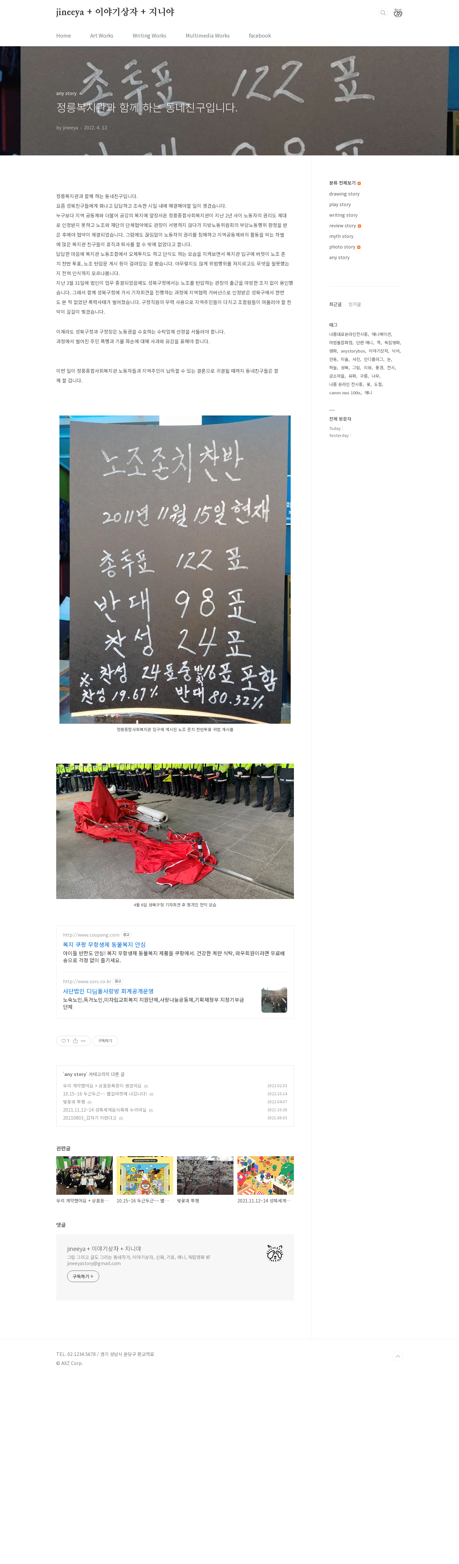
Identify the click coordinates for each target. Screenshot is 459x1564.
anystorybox (353, 543)
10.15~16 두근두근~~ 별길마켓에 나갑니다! (105, 1279)
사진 (356, 552)
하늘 (333, 560)
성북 (345, 560)
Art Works (101, 35)
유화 (352, 568)
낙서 (396, 543)
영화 (333, 543)
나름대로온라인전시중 (348, 527)
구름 (364, 568)
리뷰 (368, 560)
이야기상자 (378, 543)
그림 (356, 560)
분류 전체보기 (345, 182)
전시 (391, 560)
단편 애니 (364, 535)
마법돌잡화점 (340, 535)
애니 (368, 585)
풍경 (379, 560)
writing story (343, 215)
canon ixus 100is (345, 585)
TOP (398, 1542)
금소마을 (337, 568)
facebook (260, 35)
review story (345, 225)
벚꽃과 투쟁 (74, 1287)
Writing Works (149, 35)
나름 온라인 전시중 (346, 577)
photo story (344, 246)
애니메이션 (381, 527)
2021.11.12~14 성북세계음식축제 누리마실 (104, 1295)
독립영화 (392, 535)
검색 (383, 13)
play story (340, 204)
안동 (333, 552)
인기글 (355, 497)
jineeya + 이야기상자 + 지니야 (115, 12)
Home (63, 35)
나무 (375, 568)
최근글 (335, 497)
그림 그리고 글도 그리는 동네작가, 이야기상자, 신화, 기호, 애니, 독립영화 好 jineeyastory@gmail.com (139, 1446)
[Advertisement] (175, 230)
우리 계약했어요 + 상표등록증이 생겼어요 (102, 1271)
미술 (345, 552)
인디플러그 (373, 552)
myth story (341, 236)
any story (75, 1260)
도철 (378, 577)
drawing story (344, 193)
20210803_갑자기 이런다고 (90, 1303)
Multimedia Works (208, 35)
